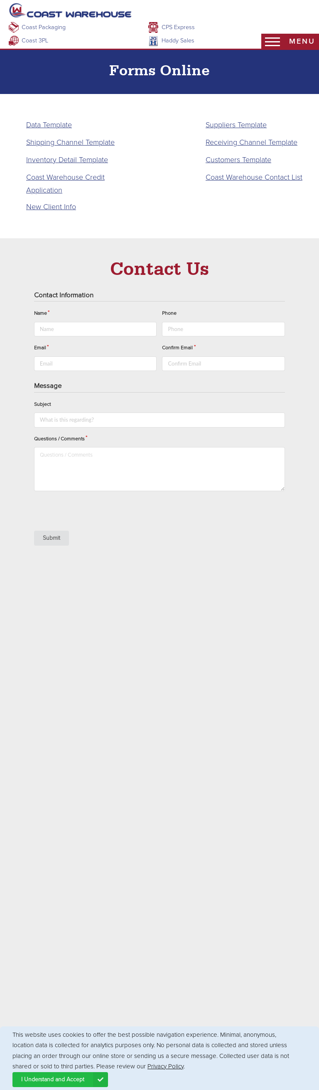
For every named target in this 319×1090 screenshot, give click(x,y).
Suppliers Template (236, 124)
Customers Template (238, 159)
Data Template (49, 124)
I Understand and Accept (64, 1079)
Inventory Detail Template (67, 159)
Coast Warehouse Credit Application (65, 184)
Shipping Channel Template (70, 142)
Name (40, 313)
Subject (42, 404)
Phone (169, 313)
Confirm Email (177, 348)
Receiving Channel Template (251, 142)
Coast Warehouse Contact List (254, 177)
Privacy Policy (165, 1066)
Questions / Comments (59, 439)
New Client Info (51, 206)
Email (40, 348)
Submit (51, 537)
